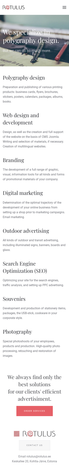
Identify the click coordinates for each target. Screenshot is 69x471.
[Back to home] (13, 7)
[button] (64, 7)
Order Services (34, 411)
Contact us (34, 445)
